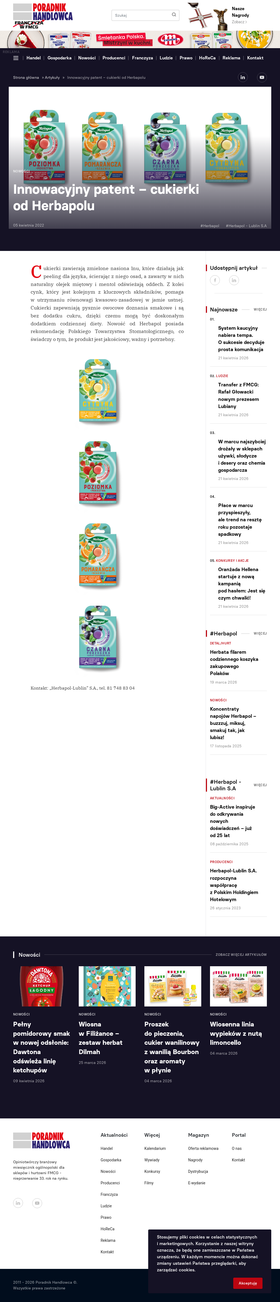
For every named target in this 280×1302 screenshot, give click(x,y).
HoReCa (207, 57)
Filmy (148, 1183)
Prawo (186, 57)
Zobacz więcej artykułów (241, 955)
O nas (237, 1148)
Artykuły (52, 77)
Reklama (231, 57)
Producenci (114, 57)
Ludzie (166, 57)
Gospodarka (60, 57)
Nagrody (195, 1160)
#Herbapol (209, 226)
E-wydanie (196, 1183)
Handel (34, 57)
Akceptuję (248, 1283)
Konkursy (152, 1171)
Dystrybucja (198, 1171)
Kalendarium (155, 1148)
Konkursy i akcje (232, 561)
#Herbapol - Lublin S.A (246, 226)
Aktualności (222, 798)
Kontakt (255, 57)
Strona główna (26, 77)
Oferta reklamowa (203, 1148)
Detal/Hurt (220, 643)
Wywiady (151, 1160)
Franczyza (142, 57)
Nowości (87, 57)
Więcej (260, 309)
